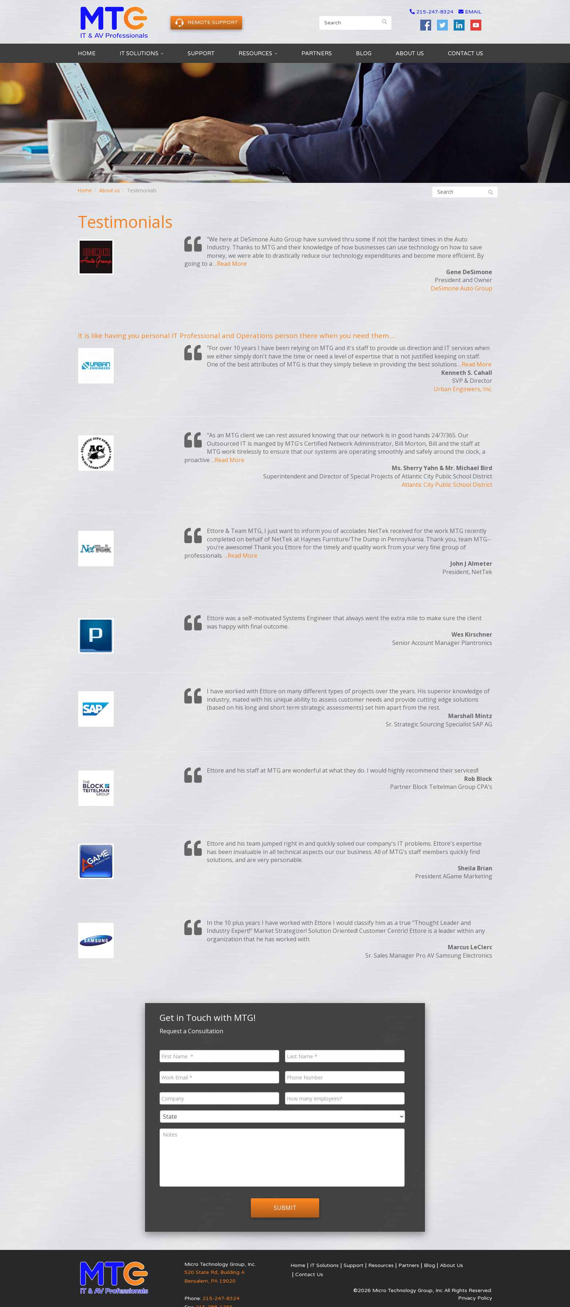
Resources (257, 53)
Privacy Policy (475, 1287)
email (469, 12)
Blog (364, 53)
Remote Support (206, 22)
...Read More (230, 264)
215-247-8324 (434, 12)
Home (87, 53)
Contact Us (465, 53)
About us (109, 190)
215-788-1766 (214, 1297)
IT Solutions (142, 53)
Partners (316, 53)
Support (201, 53)
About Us (410, 53)
